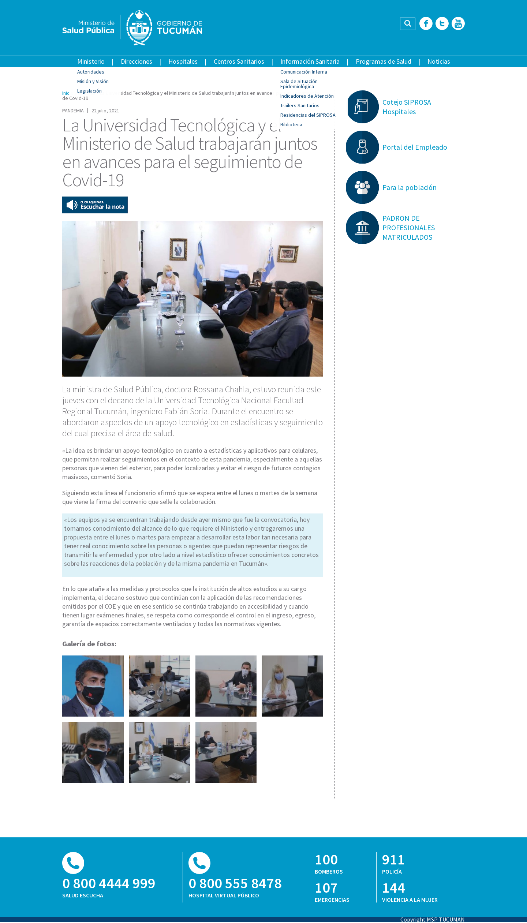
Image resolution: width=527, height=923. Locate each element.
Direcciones (136, 61)
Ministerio (91, 61)
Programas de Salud (383, 61)
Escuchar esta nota (95, 205)
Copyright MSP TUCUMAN (432, 919)
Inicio (68, 93)
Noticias (438, 61)
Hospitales (183, 61)
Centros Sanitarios (239, 61)
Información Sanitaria (310, 61)
